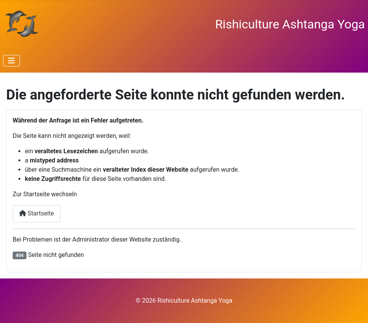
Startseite (36, 213)
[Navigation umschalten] (11, 60)
